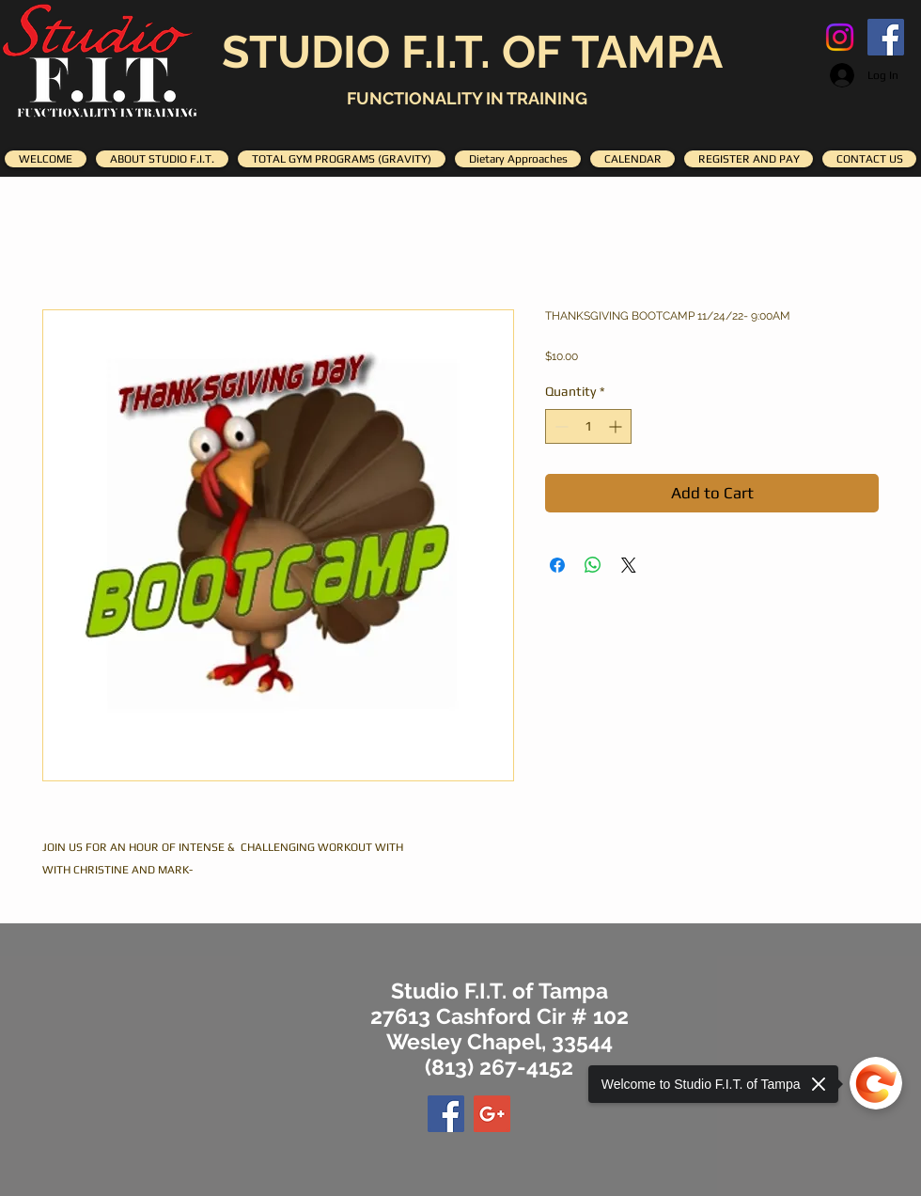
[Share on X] (628, 565)
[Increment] (617, 426)
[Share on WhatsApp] (593, 565)
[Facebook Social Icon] (885, 37)
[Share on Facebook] (557, 565)
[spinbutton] (588, 426)
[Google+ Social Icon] (492, 1113)
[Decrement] (559, 426)
